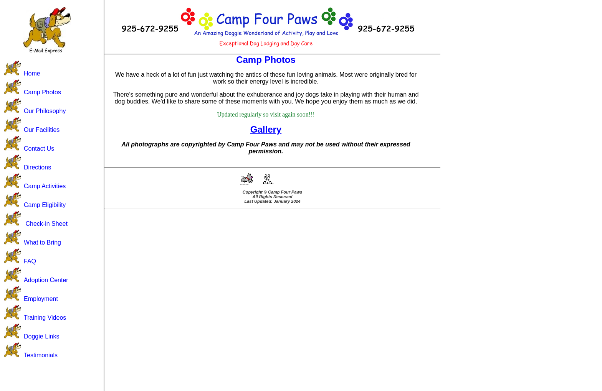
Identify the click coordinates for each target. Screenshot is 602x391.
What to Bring (42, 242)
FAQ (30, 261)
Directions (37, 167)
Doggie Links (42, 336)
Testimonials (41, 355)
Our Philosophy (45, 111)
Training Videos (45, 317)
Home (32, 73)
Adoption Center (46, 280)
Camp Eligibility (45, 205)
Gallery (265, 129)
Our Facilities (42, 130)
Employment (41, 299)
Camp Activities (45, 186)
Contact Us (39, 148)
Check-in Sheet (46, 223)
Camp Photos (42, 92)
